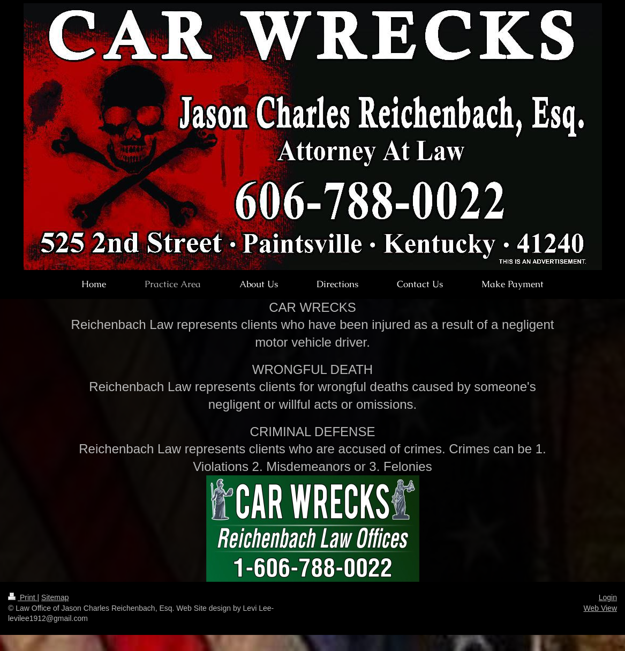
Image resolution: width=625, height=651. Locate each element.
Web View (600, 608)
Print (22, 597)
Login (608, 597)
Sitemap (55, 597)
